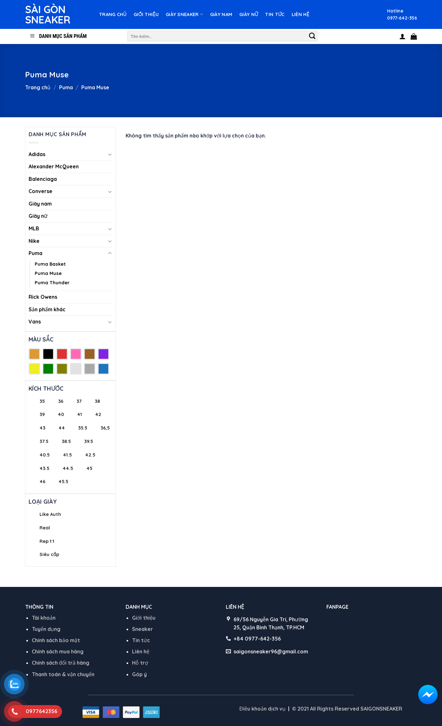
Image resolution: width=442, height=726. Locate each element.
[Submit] (312, 36)
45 (89, 468)
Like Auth (50, 514)
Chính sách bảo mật (56, 640)
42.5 (90, 455)
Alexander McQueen (54, 166)
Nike (34, 241)
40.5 (45, 455)
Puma (66, 87)
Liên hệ (300, 14)
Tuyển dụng (46, 629)
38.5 (66, 441)
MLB (34, 228)
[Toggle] (109, 154)
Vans (35, 321)
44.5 (68, 468)
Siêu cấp (49, 554)
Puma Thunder (52, 283)
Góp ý (139, 674)
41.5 (67, 455)
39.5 (88, 441)
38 (97, 401)
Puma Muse (48, 273)
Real (45, 528)
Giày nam (221, 14)
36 (60, 401)
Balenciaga (43, 179)
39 (42, 414)
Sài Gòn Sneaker (47, 14)
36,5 (105, 428)
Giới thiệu (146, 14)
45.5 (63, 481)
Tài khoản (44, 618)
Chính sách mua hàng (58, 651)
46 (42, 481)
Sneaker (142, 629)
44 (61, 428)
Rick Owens (43, 297)
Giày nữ (248, 14)
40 (61, 414)
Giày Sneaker (184, 14)
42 (98, 414)
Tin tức (274, 14)
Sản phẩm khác (47, 309)
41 (79, 414)
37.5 (44, 441)
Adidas (37, 154)
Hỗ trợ (140, 663)
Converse (40, 191)
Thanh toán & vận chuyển (63, 674)
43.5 (44, 468)
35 (42, 401)
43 (42, 428)
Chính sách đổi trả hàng (60, 663)
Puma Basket (50, 264)
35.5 (82, 428)
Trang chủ (113, 14)
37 (79, 401)
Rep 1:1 (47, 541)
